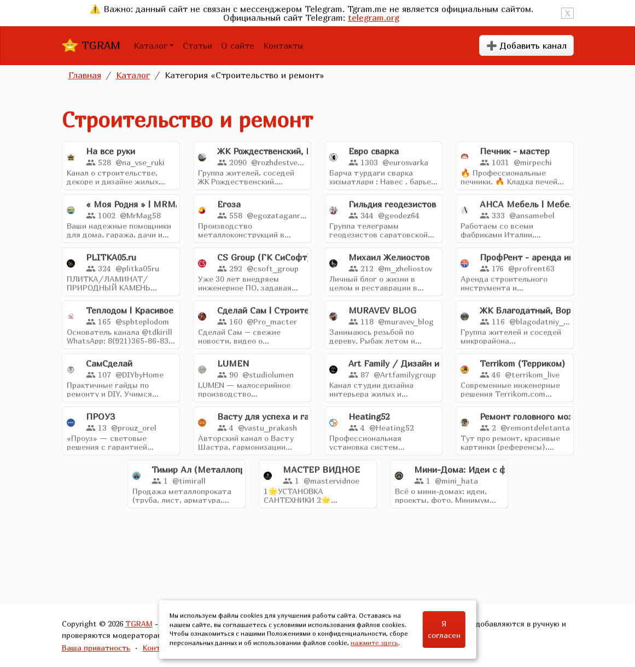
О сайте (237, 45)
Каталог (150, 45)
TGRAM (91, 45)
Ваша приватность (96, 647)
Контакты (283, 45)
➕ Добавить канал (526, 45)
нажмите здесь (374, 642)
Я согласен (444, 629)
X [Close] (567, 13)
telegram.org (373, 17)
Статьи (197, 45)
